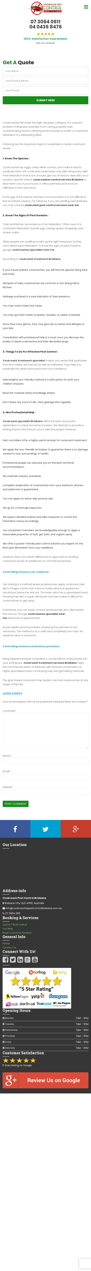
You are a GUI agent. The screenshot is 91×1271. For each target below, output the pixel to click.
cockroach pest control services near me (52, 205)
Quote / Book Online (15, 924)
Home (6, 943)
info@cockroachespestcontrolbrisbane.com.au (34, 908)
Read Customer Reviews (17, 932)
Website (7, 787)
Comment (9, 711)
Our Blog (8, 928)
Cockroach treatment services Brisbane (50, 663)
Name (7, 755)
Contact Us (9, 947)
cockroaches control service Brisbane (58, 179)
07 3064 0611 (12, 913)
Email (7, 771)
